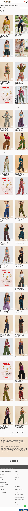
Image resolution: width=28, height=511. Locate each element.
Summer (16, 491)
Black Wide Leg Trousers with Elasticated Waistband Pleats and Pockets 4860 (4, 427)
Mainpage (2, 5)
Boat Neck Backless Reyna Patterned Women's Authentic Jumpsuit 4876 (19, 197)
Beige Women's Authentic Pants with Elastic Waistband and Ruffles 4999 (5, 36)
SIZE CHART (17, 477)
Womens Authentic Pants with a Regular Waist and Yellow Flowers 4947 (5, 174)
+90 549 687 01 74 (3, 492)
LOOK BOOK (2, 476)
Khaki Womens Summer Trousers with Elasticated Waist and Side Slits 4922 (5, 358)
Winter (16, 502)
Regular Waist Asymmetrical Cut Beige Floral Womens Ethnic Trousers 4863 (4, 266)
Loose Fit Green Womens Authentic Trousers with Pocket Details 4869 (19, 152)
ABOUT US (2, 474)
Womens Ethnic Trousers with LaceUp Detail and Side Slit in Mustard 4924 (4, 152)
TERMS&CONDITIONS (3, 482)
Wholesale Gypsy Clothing (19, 489)
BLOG (15, 479)
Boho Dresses (17, 504)
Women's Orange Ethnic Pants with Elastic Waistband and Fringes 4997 (19, 83)
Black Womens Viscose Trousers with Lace (19, 381)
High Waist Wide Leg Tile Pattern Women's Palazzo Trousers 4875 (19, 335)
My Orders (2, 491)
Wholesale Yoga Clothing (19, 494)
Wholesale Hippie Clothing (19, 492)
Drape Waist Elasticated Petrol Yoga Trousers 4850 (19, 243)
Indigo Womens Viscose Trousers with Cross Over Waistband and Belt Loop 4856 (5, 220)
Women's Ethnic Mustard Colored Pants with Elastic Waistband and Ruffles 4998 (5, 83)
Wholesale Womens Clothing (9, 5)
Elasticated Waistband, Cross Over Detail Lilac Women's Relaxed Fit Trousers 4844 (4, 312)
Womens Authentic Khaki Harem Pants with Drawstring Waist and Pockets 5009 (19, 106)
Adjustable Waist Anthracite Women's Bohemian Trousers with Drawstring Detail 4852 (19, 358)
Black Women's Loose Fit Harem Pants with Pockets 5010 (19, 35)
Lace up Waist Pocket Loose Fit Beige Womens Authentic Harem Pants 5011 (19, 59)
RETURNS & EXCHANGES (4, 484)
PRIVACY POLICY (3, 481)
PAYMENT (1, 477)
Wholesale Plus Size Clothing (19, 496)
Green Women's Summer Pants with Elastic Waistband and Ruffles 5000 (4, 59)
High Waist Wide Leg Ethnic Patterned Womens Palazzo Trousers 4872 (5, 243)
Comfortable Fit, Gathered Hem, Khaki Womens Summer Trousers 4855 (19, 426)
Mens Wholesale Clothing (19, 501)
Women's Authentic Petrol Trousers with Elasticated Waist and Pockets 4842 (19, 311)
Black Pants (2, 11)
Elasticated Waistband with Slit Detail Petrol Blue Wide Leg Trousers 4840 (19, 174)
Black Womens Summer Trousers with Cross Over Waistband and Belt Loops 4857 (19, 266)
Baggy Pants (2, 10)
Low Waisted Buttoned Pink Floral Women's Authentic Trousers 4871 (19, 129)
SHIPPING (1, 479)
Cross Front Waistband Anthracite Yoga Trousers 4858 (5, 335)
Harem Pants (2, 12)
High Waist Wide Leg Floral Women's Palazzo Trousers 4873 (19, 289)
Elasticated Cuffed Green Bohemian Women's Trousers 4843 (19, 219)
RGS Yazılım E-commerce (4, 508)
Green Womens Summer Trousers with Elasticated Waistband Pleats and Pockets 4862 (5, 403)
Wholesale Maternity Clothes (19, 499)
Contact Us (2, 489)
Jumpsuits (2, 14)
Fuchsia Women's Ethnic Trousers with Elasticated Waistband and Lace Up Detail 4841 (19, 403)
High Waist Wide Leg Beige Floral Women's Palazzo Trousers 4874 (4, 129)
